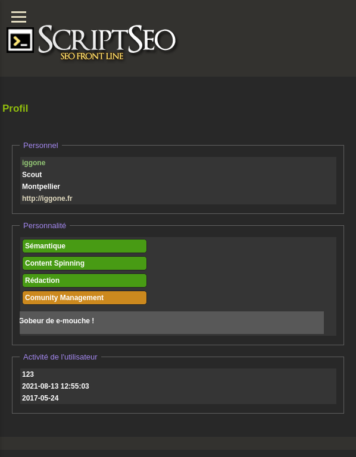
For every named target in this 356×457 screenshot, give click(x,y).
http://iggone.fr (47, 198)
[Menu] (19, 17)
